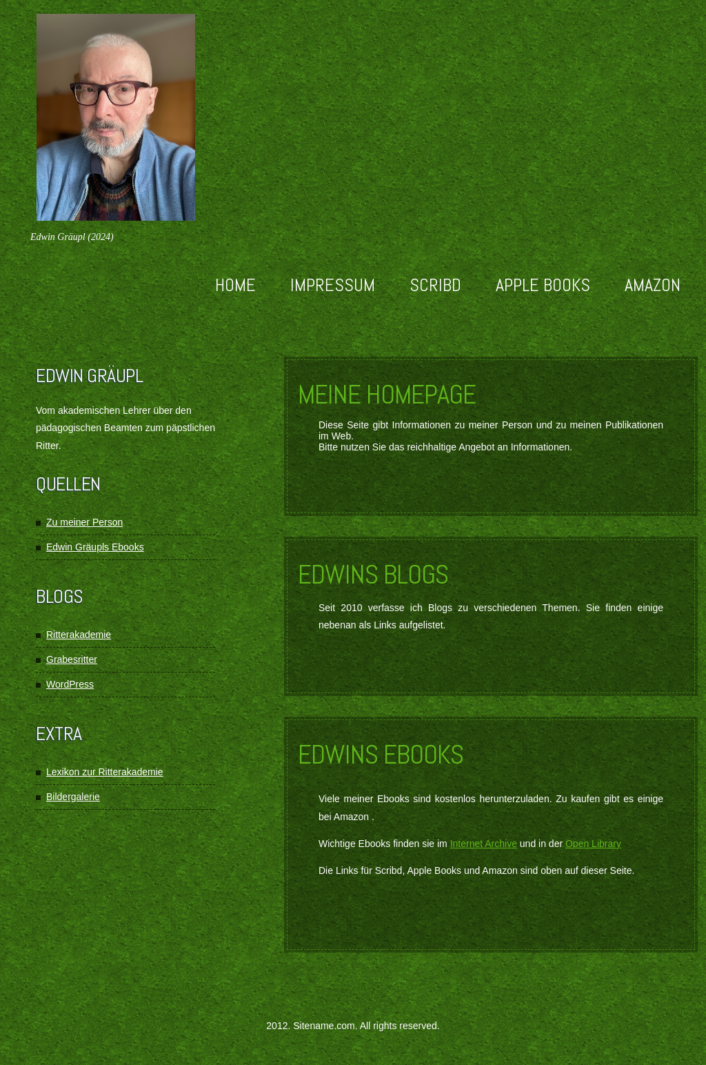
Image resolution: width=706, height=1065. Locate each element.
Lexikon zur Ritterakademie (104, 771)
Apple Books (543, 285)
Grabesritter (71, 659)
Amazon (652, 285)
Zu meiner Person (84, 522)
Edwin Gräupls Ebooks (95, 547)
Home (235, 285)
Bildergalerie (73, 796)
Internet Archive (483, 843)
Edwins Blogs (373, 574)
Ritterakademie (78, 634)
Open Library (593, 843)
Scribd (435, 285)
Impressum (332, 285)
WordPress (70, 684)
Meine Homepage (387, 394)
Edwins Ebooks (380, 754)
